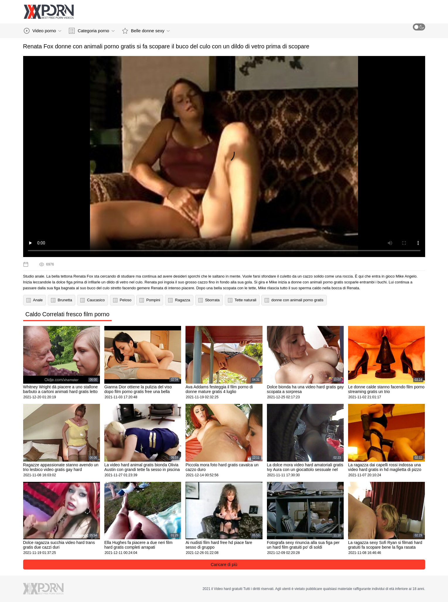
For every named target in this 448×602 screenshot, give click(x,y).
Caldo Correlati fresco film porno (67, 314)
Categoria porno (92, 31)
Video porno (43, 31)
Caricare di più (224, 564)
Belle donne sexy (146, 31)
